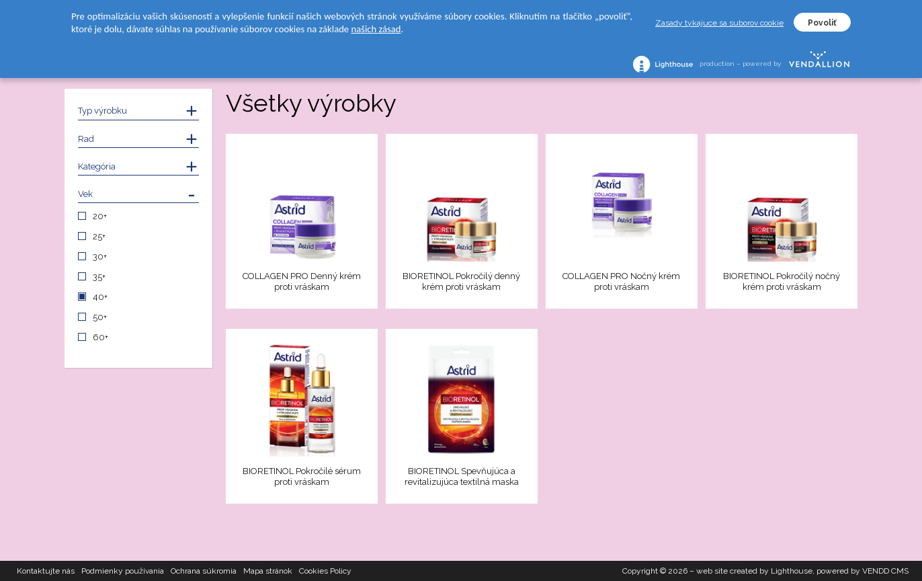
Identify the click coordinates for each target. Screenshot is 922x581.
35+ (99, 277)
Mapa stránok (267, 571)
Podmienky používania (122, 571)
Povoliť (822, 23)
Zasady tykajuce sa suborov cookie (719, 23)
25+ (99, 236)
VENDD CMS (885, 571)
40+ (100, 297)
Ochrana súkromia (204, 571)
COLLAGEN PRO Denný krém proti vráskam (302, 281)
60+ (100, 337)
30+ (100, 256)
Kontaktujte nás (46, 571)
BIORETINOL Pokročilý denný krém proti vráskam (461, 281)
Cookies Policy (325, 571)
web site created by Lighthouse (754, 571)
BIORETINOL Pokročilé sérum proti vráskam (302, 476)
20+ (100, 216)
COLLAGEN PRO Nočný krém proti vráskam (621, 281)
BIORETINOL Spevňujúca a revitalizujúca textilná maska (462, 476)
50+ (100, 317)
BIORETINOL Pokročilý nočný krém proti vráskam (781, 281)
